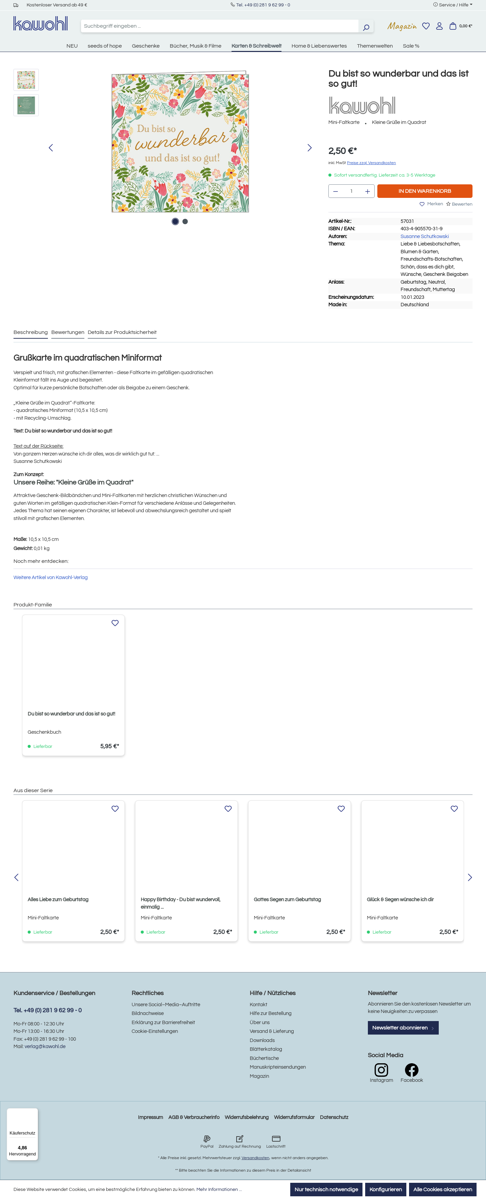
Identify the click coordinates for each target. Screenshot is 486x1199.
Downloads (262, 1040)
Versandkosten (255, 1158)
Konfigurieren (386, 1189)
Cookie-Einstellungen (155, 1031)
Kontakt (258, 1004)
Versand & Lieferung (272, 1031)
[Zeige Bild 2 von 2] (185, 221)
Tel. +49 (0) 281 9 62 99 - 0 (263, 5)
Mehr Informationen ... (219, 1189)
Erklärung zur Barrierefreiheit (163, 1022)
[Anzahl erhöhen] (368, 191)
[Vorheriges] (51, 148)
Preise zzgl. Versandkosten (371, 163)
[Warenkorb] (461, 26)
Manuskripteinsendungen (278, 1067)
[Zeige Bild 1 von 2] (175, 221)
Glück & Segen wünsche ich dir (400, 899)
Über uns (260, 1022)
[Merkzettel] (426, 26)
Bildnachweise (148, 1013)
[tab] (31, 333)
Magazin (401, 25)
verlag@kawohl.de (45, 1046)
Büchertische (264, 1058)
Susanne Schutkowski (425, 236)
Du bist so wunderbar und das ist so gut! (71, 713)
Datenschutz (334, 1117)
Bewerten (462, 204)
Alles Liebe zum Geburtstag (58, 899)
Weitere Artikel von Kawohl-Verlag (51, 577)
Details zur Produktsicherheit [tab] (122, 332)
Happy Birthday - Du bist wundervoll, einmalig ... (180, 903)
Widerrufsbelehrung (247, 1117)
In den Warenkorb (425, 191)
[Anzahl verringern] (335, 191)
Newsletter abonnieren (403, 1028)
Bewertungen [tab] (67, 332)
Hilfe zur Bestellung (271, 1013)
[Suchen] (366, 26)
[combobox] (219, 26)
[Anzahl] (351, 191)
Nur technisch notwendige (326, 1189)
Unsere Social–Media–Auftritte (166, 1004)
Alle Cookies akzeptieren (442, 1189)
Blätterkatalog (266, 1049)
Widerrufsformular (294, 1117)
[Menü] (34, 1112)
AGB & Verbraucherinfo (193, 1117)
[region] (164, 148)
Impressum (150, 1117)
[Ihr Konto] (439, 26)
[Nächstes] (310, 148)
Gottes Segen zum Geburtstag (287, 899)
